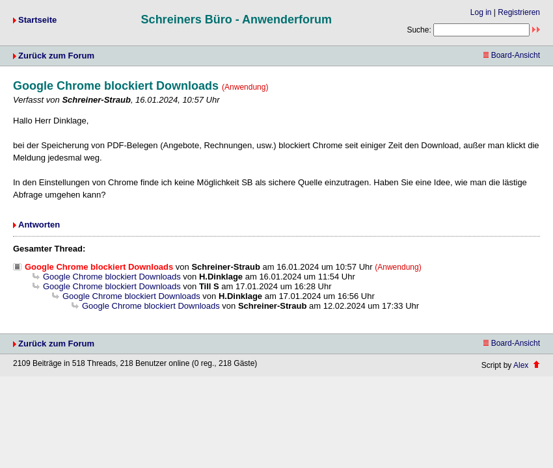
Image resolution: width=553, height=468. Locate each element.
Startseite (37, 20)
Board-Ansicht (511, 55)
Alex (520, 365)
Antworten (39, 224)
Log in (481, 12)
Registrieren (519, 12)
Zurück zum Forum (56, 55)
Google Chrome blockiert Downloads (112, 276)
